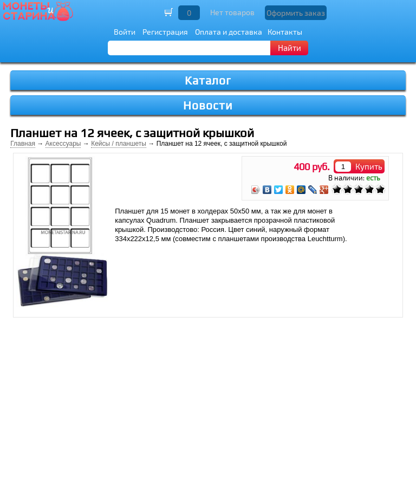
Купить (368, 166)
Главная (22, 143)
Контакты (285, 31)
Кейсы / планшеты (118, 143)
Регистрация (165, 31)
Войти (124, 31)
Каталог (208, 80)
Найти (289, 48)
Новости (208, 105)
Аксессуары (63, 143)
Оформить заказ (295, 12)
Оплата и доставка (228, 31)
